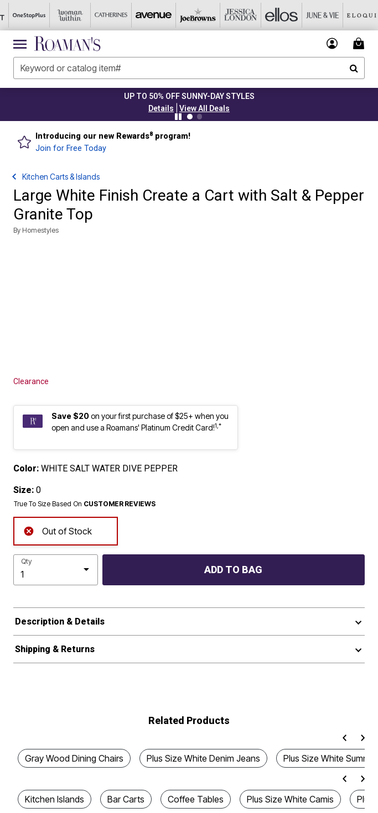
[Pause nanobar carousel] (178, 116)
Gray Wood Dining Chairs (74, 758)
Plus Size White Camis (290, 799)
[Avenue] (143, 15)
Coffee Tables (196, 799)
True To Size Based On (85, 504)
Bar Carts (125, 799)
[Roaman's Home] (67, 44)
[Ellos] (266, 15)
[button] (161, 108)
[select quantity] (55, 569)
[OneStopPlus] (20, 15)
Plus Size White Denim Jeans (203, 758)
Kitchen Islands (54, 799)
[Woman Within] (61, 15)
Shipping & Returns (55, 649)
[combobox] (189, 68)
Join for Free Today (70, 148)
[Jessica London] (225, 15)
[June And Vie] (307, 15)
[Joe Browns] (184, 15)
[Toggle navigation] (20, 44)
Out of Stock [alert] (57, 529)
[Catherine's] (102, 15)
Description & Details (60, 621)
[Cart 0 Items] (360, 43)
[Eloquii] (348, 15)
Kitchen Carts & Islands (61, 176)
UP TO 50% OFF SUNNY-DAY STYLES (189, 96)
